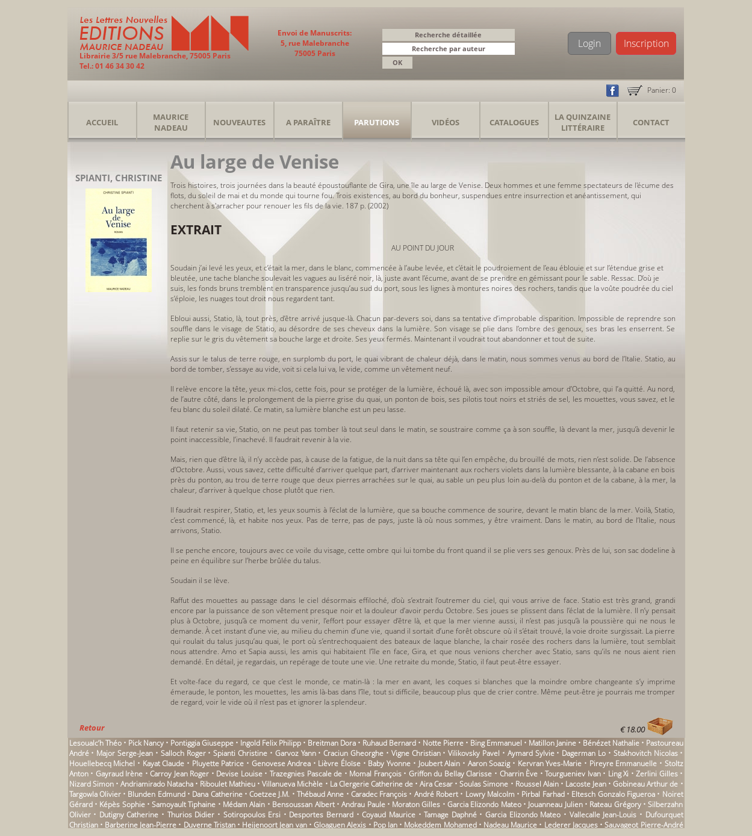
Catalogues (514, 122)
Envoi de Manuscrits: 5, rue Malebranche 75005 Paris (315, 43)
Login (589, 43)
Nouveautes (239, 122)
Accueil (102, 122)
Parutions (376, 122)
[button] (507, 49)
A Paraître (308, 122)
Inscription (646, 43)
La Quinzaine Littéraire (583, 122)
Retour (91, 727)
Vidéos (445, 122)
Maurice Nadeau (170, 122)
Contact (651, 122)
